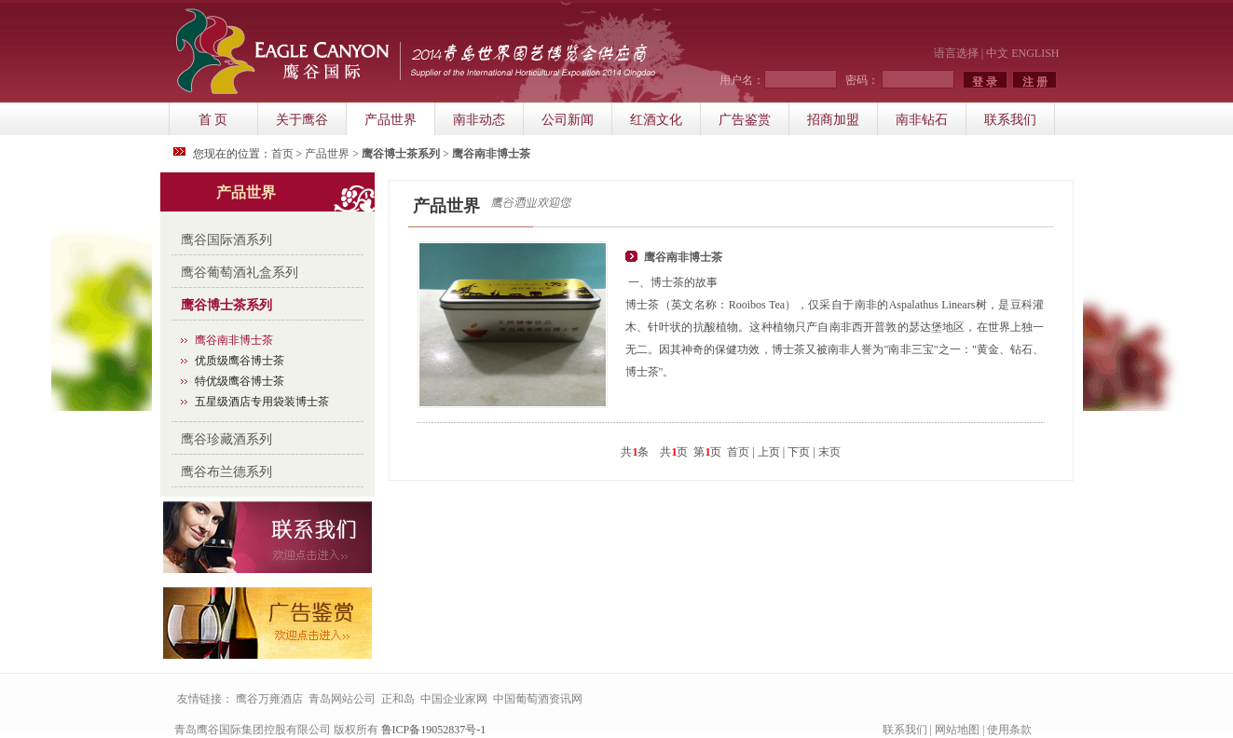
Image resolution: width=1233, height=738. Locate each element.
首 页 (213, 120)
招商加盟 (833, 120)
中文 (997, 53)
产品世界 (390, 120)
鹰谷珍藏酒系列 (226, 439)
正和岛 (398, 698)
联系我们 (1010, 120)
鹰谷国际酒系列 (226, 240)
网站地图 (957, 729)
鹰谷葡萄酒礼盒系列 (239, 273)
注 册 (1035, 82)
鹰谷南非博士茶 (234, 340)
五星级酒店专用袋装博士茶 (262, 401)
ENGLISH (1035, 53)
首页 (282, 153)
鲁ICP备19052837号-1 (433, 729)
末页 (829, 451)
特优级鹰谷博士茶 (239, 381)
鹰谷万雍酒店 (269, 698)
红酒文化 (656, 120)
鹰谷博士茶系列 (226, 305)
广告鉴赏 (745, 120)
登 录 (984, 82)
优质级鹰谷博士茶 (239, 360)
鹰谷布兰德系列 (226, 472)
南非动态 (479, 120)
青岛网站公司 (342, 698)
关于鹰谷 (302, 120)
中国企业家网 (453, 698)
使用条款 (1009, 729)
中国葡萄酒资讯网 (537, 698)
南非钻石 (922, 120)
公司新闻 (567, 120)
